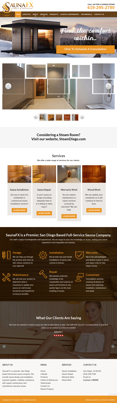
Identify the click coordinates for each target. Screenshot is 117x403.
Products (44, 377)
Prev (4, 346)
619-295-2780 (101, 7)
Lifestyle (44, 374)
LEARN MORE (19, 210)
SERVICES (66, 365)
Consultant (92, 274)
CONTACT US (89, 365)
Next (113, 346)
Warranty (92, 252)
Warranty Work (69, 189)
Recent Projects (47, 389)
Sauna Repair (44, 189)
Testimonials (46, 383)
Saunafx (17, 7)
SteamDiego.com (72, 139)
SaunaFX (17, 400)
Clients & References (49, 380)
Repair (53, 271)
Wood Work (94, 189)
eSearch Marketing (108, 400)
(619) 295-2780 (89, 374)
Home (43, 371)
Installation (56, 252)
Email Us (87, 377)
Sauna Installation (19, 189)
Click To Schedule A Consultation (85, 49)
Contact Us (45, 386)
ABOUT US (7, 365)
